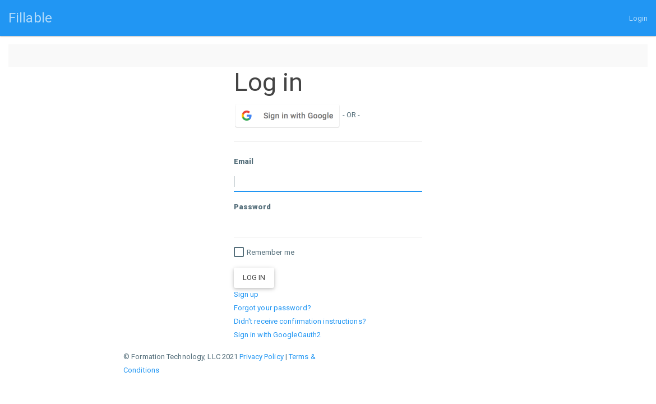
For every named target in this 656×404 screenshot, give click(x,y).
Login (638, 18)
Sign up (246, 294)
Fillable (30, 18)
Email (244, 161)
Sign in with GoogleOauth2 (277, 334)
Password (252, 207)
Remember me (264, 252)
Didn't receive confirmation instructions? (300, 321)
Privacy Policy (261, 356)
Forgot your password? (272, 308)
